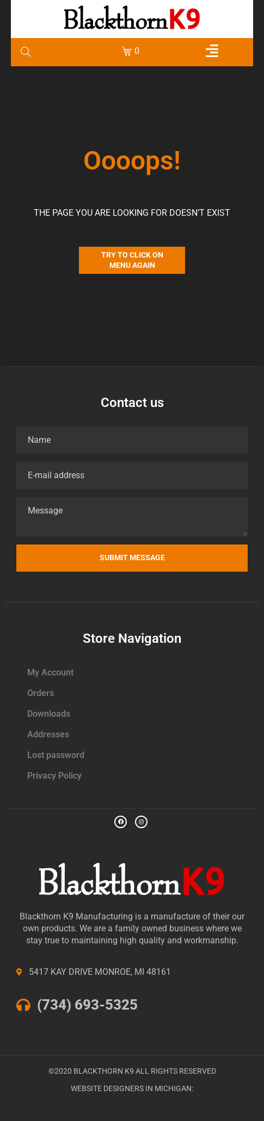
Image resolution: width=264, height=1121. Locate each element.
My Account (50, 672)
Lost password (55, 755)
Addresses (48, 734)
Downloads (48, 714)
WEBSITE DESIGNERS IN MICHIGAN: (132, 1088)
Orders (40, 693)
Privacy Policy (54, 776)
